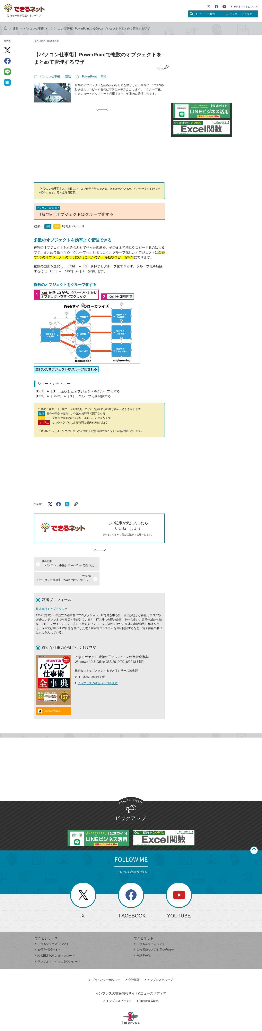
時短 (103, 76)
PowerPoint (89, 76)
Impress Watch (148, 986)
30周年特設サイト (48, 935)
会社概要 (132, 965)
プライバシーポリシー (104, 965)
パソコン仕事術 (34, 28)
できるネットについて (244, 6)
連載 (15, 28)
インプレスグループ (159, 965)
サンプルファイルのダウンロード (57, 946)
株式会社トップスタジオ (51, 594)
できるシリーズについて (52, 929)
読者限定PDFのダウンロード (55, 940)
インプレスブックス (117, 986)
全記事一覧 (142, 940)
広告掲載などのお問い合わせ (154, 935)
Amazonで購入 (52, 696)
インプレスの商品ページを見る (96, 668)
